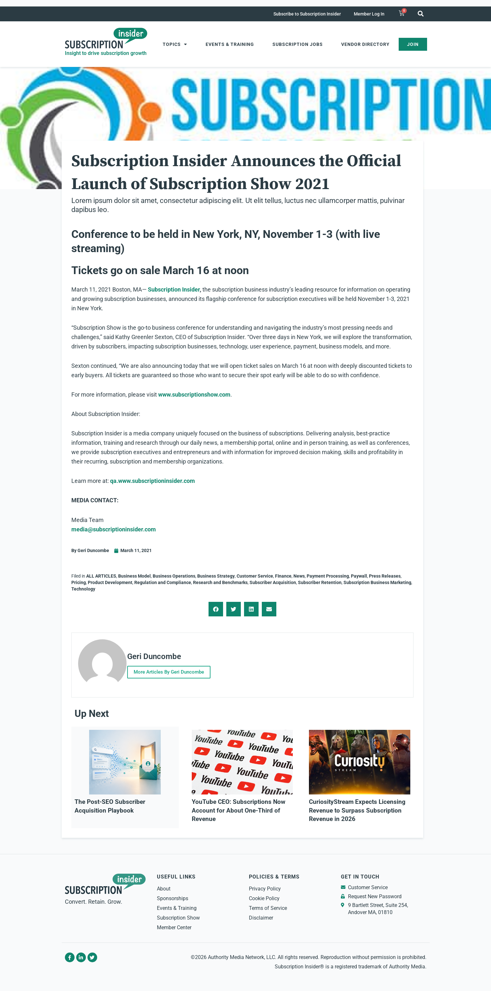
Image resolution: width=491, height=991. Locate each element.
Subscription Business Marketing (377, 582)
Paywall (359, 576)
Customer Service (255, 576)
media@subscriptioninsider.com (113, 529)
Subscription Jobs (297, 44)
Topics (175, 44)
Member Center (174, 925)
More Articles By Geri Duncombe (176, 670)
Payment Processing (328, 576)
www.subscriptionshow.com (194, 394)
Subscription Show (178, 915)
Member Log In (369, 13)
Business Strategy (216, 576)
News (299, 576)
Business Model (134, 576)
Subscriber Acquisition (273, 582)
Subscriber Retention (320, 582)
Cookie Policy (264, 895)
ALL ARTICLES (101, 576)
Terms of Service (268, 905)
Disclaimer (261, 915)
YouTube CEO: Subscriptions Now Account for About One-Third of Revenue (238, 807)
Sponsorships (172, 895)
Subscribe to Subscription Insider (307, 13)
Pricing (78, 582)
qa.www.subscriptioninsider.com (152, 480)
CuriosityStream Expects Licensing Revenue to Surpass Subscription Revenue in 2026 (357, 807)
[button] (420, 13)
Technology (83, 588)
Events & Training (230, 44)
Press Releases (385, 576)
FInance (283, 576)
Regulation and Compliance (162, 582)
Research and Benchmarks (220, 582)
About (163, 886)
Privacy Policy (265, 886)
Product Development (110, 582)
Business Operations (174, 576)
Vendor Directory (365, 44)
